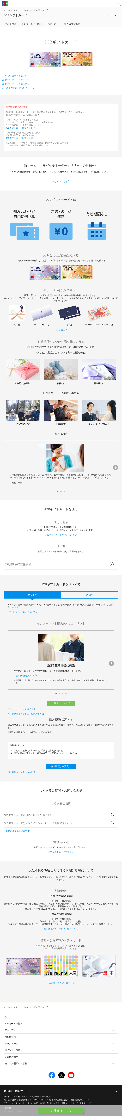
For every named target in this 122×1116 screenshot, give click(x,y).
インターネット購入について (21, 612)
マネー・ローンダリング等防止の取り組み (51, 1100)
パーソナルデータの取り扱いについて (42, 1103)
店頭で (89, 595)
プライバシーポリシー (13, 1103)
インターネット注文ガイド (20, 709)
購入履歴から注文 (60, 766)
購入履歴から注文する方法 (20, 772)
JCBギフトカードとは (12, 76)
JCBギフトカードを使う (13, 80)
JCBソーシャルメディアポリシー (75, 1103)
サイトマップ (9, 1097)
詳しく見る (60, 330)
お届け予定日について (24, 676)
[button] (57, 491)
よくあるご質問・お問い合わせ (17, 88)
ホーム (7, 10)
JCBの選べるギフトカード (60, 983)
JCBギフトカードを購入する (15, 84)
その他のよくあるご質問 (15, 831)
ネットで (32, 595)
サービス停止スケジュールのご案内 (25, 714)
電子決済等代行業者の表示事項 (16, 1100)
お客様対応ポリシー (79, 1100)
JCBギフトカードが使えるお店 (60, 535)
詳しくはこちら (60, 181)
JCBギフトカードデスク (60, 852)
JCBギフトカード (40, 10)
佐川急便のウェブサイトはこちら (60, 929)
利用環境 (21, 1097)
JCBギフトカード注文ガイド (19, 128)
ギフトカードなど (21, 10)
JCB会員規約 (33, 1097)
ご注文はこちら (60, 703)
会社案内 (45, 1097)
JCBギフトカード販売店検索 (19, 138)
